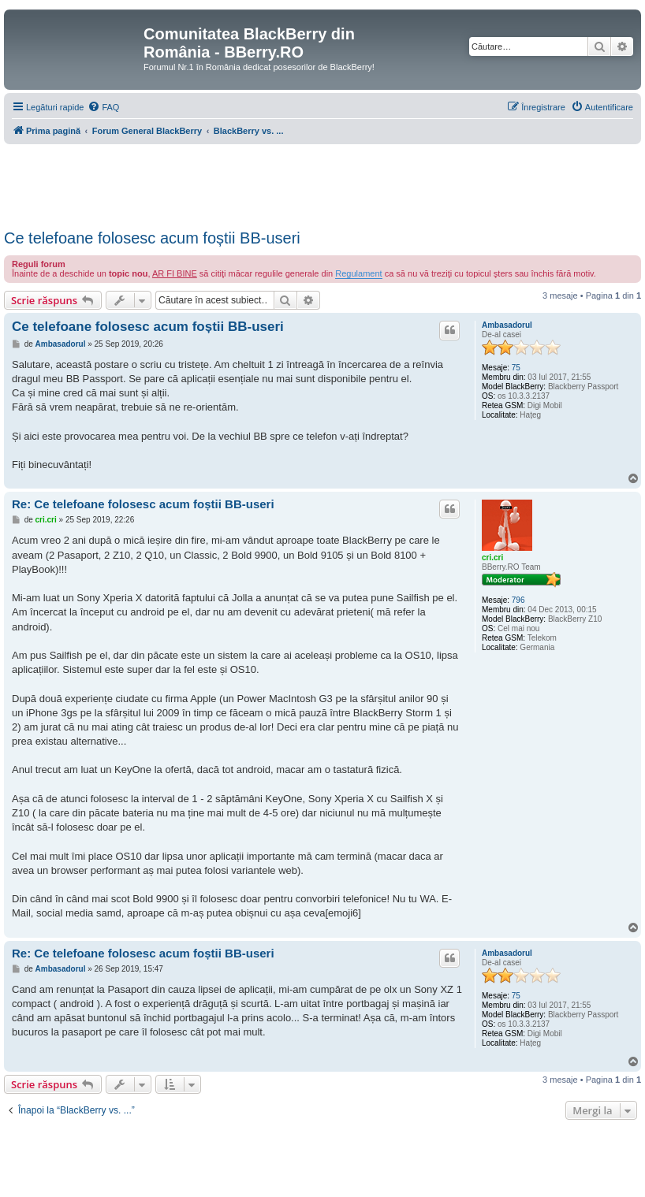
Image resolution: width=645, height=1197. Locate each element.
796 (518, 600)
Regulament (358, 273)
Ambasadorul (507, 325)
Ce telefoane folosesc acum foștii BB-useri (152, 238)
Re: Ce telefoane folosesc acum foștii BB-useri (143, 504)
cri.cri (492, 557)
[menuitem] (103, 107)
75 (516, 367)
